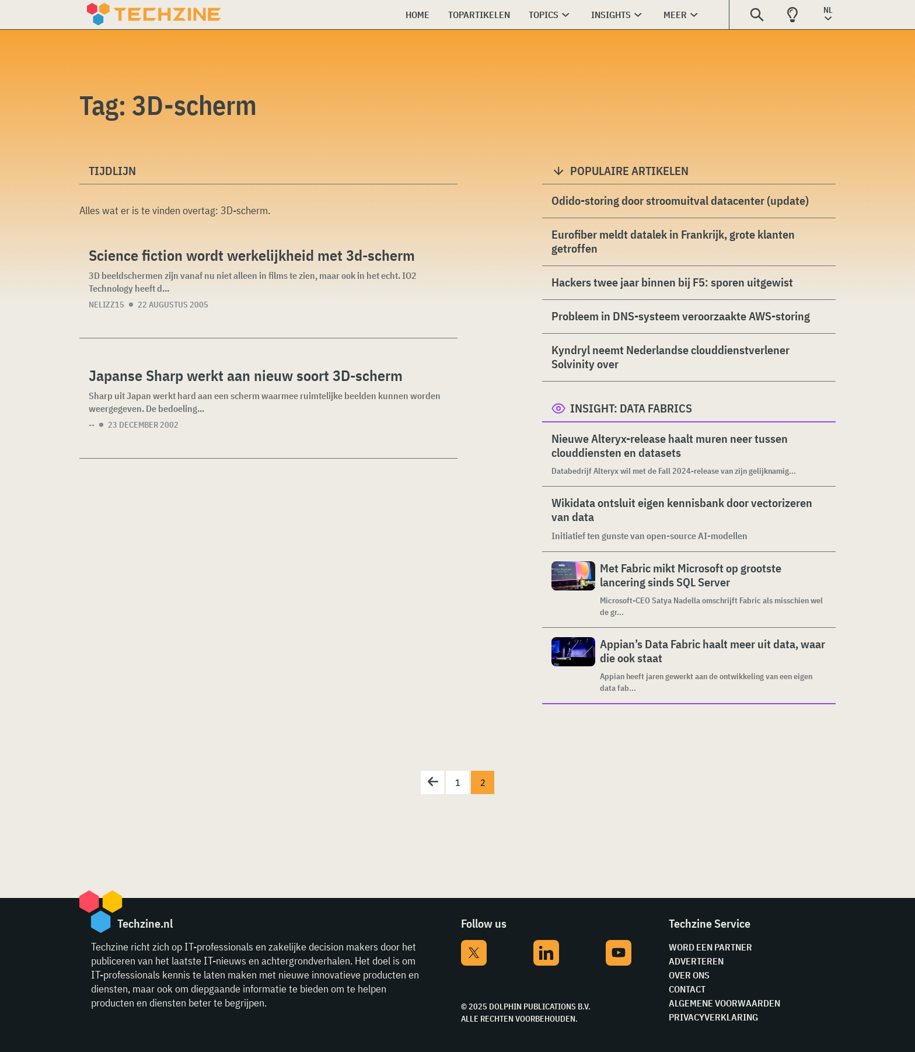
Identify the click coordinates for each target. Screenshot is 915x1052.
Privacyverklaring (713, 1017)
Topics (543, 14)
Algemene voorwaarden (724, 1003)
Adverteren (696, 961)
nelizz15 (106, 304)
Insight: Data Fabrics (631, 408)
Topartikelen (479, 14)
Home (417, 14)
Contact (687, 989)
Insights (611, 14)
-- (92, 425)
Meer (675, 14)
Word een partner (710, 947)
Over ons (689, 975)
